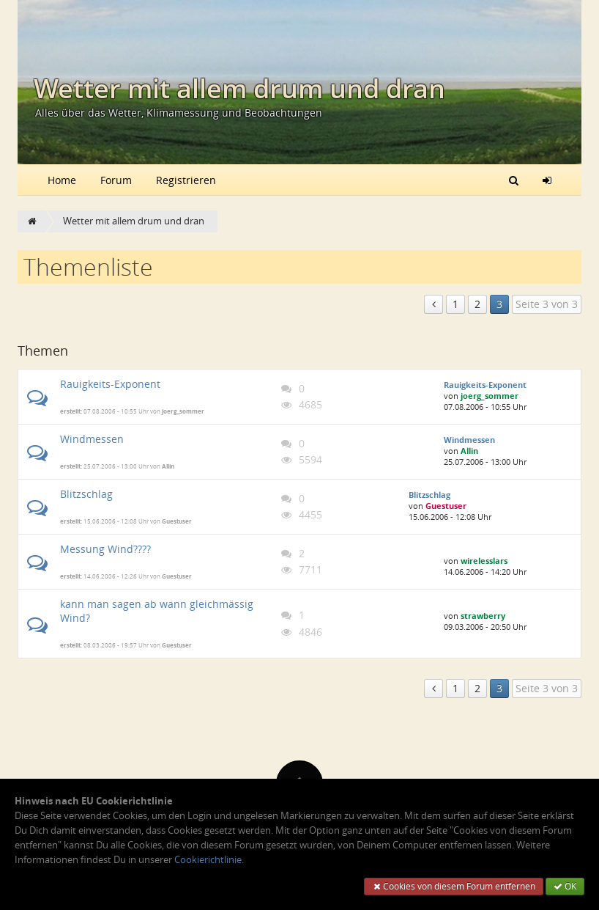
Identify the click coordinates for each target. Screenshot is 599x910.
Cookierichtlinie (208, 860)
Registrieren (186, 180)
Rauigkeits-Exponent (110, 384)
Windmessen (92, 439)
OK (565, 886)
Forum (116, 180)
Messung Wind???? (105, 549)
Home (62, 180)
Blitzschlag (86, 494)
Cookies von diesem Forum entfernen (453, 886)
